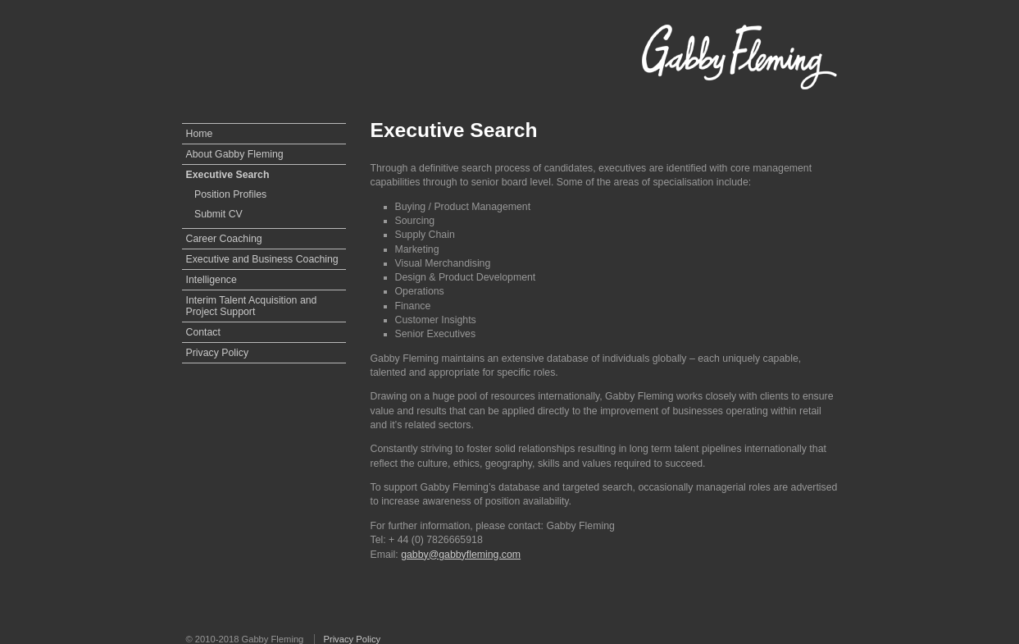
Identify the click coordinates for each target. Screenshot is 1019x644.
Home (199, 133)
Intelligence (211, 279)
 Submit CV (214, 214)
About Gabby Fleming (235, 154)
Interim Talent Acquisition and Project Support (251, 306)
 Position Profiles (226, 194)
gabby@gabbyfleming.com (461, 554)
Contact (203, 332)
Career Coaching (224, 238)
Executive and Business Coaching (262, 259)
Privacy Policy (217, 353)
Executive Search (228, 174)
